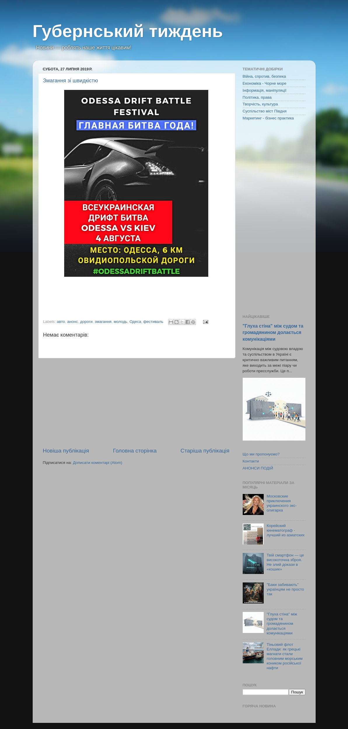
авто (61, 321)
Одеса (135, 321)
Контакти (251, 461)
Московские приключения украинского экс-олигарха (282, 503)
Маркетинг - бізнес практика (268, 118)
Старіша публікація (205, 451)
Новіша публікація (66, 451)
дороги (86, 321)
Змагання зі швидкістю (70, 80)
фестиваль (153, 321)
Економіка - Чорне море (264, 83)
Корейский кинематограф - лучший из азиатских (286, 530)
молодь (120, 321)
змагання (103, 321)
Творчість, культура (260, 104)
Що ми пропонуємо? (261, 454)
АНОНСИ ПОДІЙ (258, 468)
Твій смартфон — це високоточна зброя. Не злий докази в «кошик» (285, 562)
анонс (72, 321)
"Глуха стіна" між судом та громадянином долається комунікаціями (273, 332)
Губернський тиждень (128, 31)
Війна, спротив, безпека (264, 76)
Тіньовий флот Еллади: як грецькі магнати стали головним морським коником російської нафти (284, 656)
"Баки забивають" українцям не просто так (285, 589)
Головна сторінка (135, 451)
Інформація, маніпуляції (264, 90)
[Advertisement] (136, 402)
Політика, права (257, 97)
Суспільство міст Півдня (265, 111)
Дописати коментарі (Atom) (97, 462)
